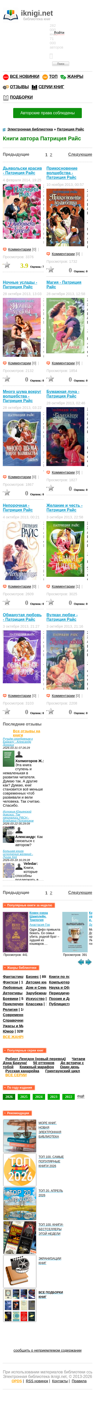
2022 (68, 1097)
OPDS (17, 1381)
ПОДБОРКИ (21, 97)
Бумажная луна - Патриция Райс (62, 393)
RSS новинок (37, 1381)
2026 (9, 1097)
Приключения (15, 1004)
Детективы (13, 993)
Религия (10, 1009)
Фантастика (13, 977)
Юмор (8, 1031)
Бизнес (32, 977)
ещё (80, 1096)
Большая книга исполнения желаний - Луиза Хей (18, 854)
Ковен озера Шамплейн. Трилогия (38, 916)
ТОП (53, 76)
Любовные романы (20, 987)
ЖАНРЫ (75, 76)
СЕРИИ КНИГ (51, 87)
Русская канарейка (22, 1071)
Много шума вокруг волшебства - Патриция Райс (22, 396)
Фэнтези (10, 982)
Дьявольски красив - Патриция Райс (22, 170)
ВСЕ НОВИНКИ (24, 76)
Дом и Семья (37, 987)
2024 (39, 1097)
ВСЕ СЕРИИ (16, 1075)
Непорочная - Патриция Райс (18, 507)
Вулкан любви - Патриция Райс (62, 617)
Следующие (80, 154)
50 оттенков (43, 1063)
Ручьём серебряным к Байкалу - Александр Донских (18, 741)
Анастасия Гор (39, 925)
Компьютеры (61, 982)
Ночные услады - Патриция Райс (20, 284)
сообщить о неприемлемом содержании (47, 1350)
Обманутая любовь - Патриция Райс (22, 617)
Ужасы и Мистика (18, 1026)
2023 (54, 1097)
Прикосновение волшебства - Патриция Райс (61, 173)
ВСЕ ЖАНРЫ (14, 1037)
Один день (69, 1067)
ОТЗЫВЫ (19, 87)
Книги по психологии (68, 977)
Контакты (60, 1381)
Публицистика (62, 1004)
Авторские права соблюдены (47, 113)
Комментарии (19, 249)
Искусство (35, 999)
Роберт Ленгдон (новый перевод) (35, 1059)
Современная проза (21, 1015)
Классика (34, 1004)
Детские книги (38, 982)
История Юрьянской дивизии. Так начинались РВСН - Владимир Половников (18, 816)
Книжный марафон (37, 1067)
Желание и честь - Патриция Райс (64, 507)
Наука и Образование (68, 987)
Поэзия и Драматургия (69, 999)
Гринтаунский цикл (62, 1071)
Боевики (10, 999)
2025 (24, 1097)
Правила (79, 1381)
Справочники (15, 1020)
